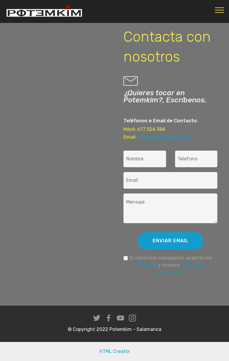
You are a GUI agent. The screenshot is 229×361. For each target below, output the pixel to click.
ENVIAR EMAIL (170, 240)
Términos (147, 265)
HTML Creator (114, 351)
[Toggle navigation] (219, 9)
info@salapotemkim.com (165, 137)
